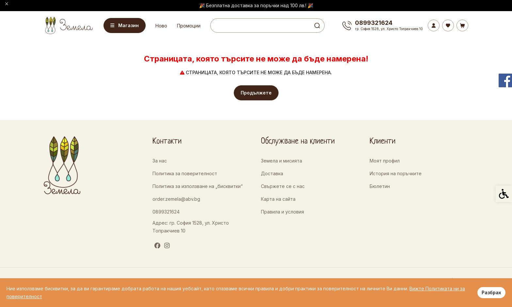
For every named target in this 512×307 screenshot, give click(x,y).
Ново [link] (161, 25)
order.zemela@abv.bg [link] (176, 199)
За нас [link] (159, 160)
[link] (68, 25)
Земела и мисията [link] (281, 160)
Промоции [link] (188, 25)
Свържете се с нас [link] (283, 186)
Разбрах (491, 292)
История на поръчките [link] (396, 173)
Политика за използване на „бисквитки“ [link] (197, 186)
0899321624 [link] (166, 211)
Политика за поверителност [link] (184, 173)
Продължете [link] (256, 92)
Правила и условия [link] (282, 211)
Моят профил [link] (385, 160)
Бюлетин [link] (380, 186)
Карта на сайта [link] (278, 199)
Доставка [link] (272, 173)
